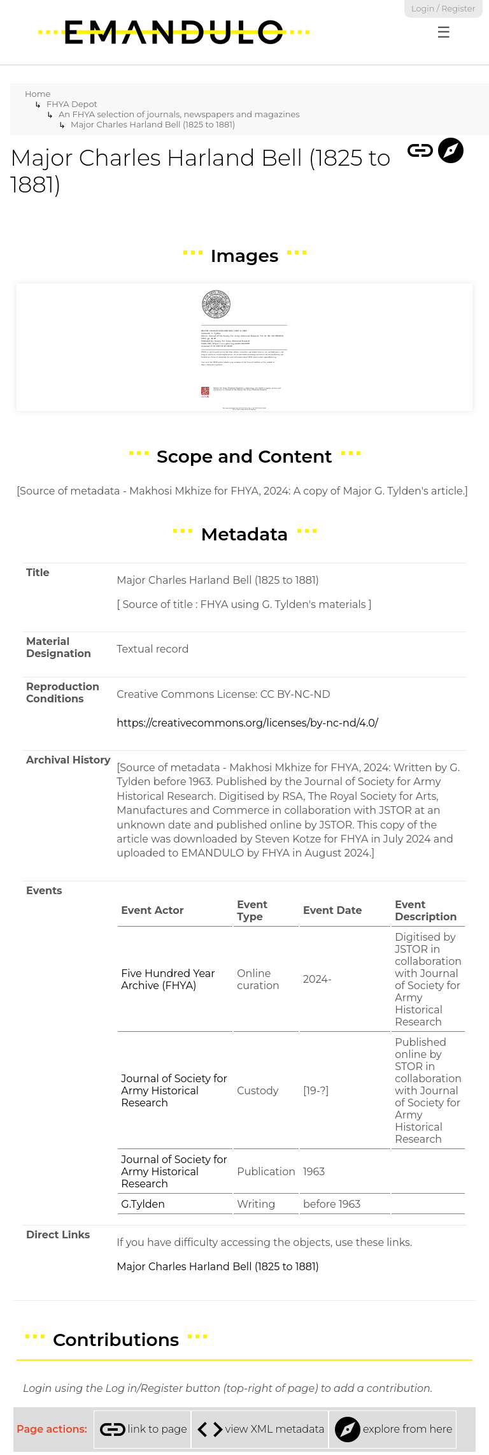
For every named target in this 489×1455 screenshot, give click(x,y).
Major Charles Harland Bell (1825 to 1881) (153, 124)
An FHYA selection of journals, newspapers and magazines (179, 114)
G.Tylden (143, 1204)
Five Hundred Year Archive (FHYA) (168, 979)
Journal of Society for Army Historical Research (174, 1091)
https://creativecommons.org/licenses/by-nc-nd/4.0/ (247, 723)
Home (37, 94)
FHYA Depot (71, 104)
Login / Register (443, 8)
